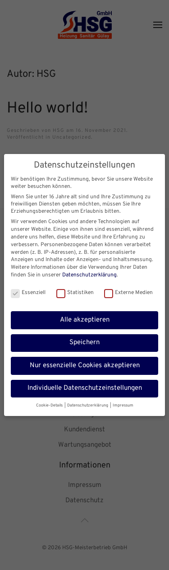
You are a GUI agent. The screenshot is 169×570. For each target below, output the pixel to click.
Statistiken (75, 291)
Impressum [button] (123, 403)
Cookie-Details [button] (50, 403)
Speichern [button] (84, 341)
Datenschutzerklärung (89, 273)
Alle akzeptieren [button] (85, 318)
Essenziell (28, 291)
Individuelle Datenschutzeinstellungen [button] (84, 387)
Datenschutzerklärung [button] (88, 403)
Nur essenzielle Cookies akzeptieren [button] (85, 364)
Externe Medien (128, 291)
